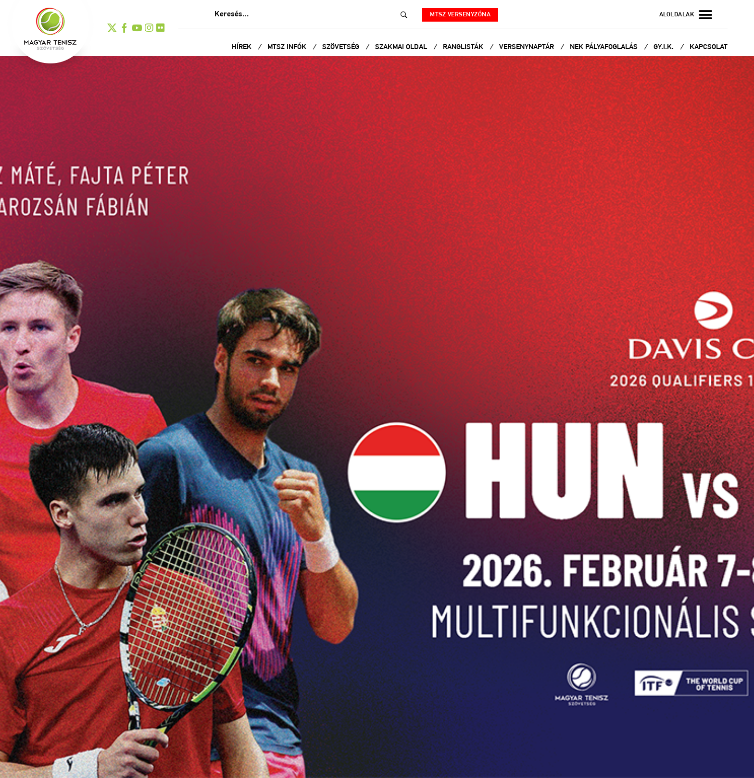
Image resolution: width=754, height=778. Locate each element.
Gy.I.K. (664, 47)
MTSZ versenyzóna (460, 15)
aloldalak (686, 15)
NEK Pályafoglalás (605, 47)
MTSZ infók (287, 47)
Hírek (242, 47)
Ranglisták (464, 47)
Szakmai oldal (402, 47)
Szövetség (341, 47)
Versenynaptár (527, 47)
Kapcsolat (709, 47)
